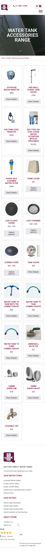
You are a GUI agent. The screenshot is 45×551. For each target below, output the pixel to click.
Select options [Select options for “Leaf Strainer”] (33, 231)
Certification (9, 531)
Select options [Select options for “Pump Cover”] (33, 189)
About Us (7, 525)
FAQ (5, 528)
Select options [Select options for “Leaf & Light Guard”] (11, 233)
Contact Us (8, 522)
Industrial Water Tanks (13, 534)
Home (3, 58)
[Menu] (41, 11)
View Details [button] (11, 99)
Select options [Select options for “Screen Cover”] (11, 273)
